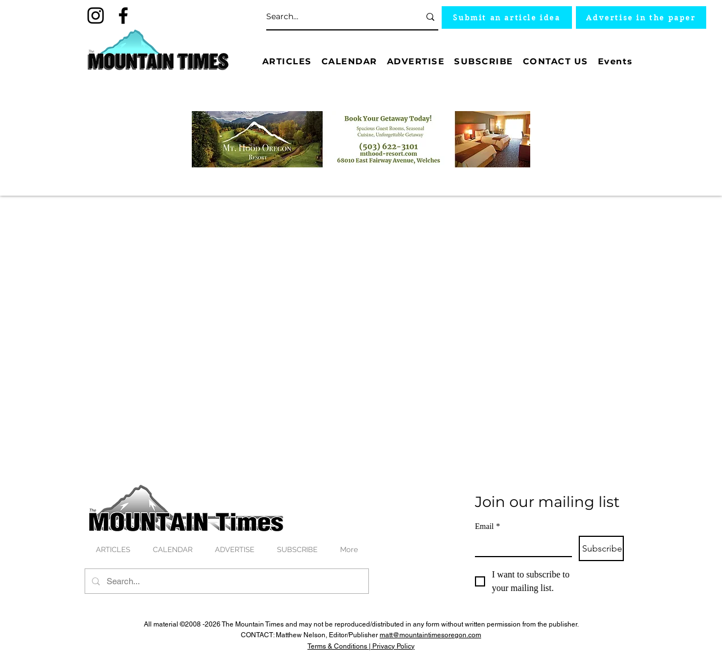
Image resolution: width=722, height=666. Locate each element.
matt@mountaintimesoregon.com (430, 635)
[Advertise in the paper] (641, 17)
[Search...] (334, 17)
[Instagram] (96, 16)
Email (487, 526)
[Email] (520, 546)
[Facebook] (123, 16)
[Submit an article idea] (507, 17)
